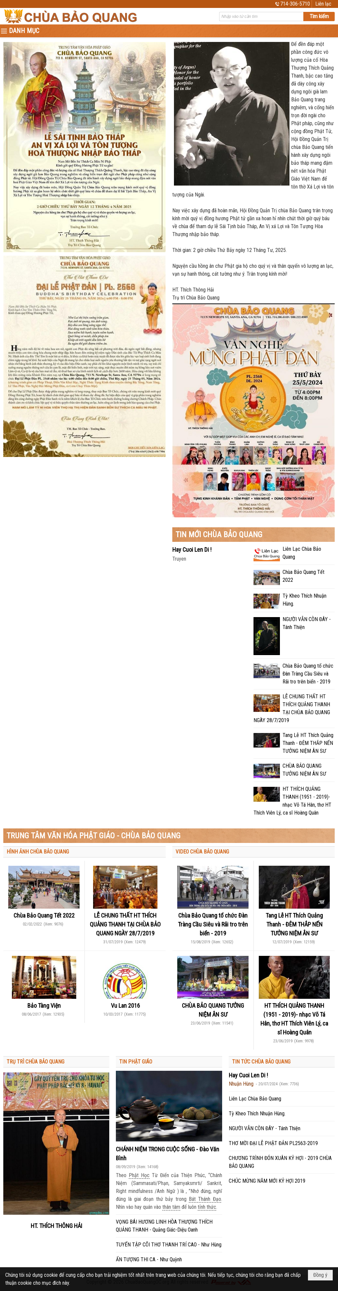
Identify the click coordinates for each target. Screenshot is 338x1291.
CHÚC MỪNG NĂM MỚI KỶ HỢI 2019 (267, 1181)
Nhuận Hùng (241, 1084)
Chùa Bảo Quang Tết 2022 (44, 915)
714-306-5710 (295, 4)
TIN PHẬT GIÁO (135, 1062)
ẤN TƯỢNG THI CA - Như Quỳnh (149, 1259)
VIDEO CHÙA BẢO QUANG (202, 852)
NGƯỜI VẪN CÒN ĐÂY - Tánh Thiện (264, 1128)
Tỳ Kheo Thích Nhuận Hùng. (257, 1113)
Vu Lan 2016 (125, 1005)
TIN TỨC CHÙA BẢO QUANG (261, 1062)
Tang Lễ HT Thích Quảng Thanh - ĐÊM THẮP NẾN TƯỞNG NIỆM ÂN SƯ (308, 743)
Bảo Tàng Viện (44, 1005)
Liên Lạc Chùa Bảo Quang (255, 1099)
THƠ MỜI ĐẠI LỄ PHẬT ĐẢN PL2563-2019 (273, 1143)
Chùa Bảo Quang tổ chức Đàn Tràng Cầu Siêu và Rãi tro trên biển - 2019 (308, 674)
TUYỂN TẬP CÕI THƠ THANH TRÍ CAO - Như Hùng (168, 1244)
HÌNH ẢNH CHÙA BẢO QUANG (38, 852)
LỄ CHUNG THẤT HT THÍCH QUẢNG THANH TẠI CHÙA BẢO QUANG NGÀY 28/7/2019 (125, 924)
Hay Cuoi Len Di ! (192, 549)
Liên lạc (323, 4)
